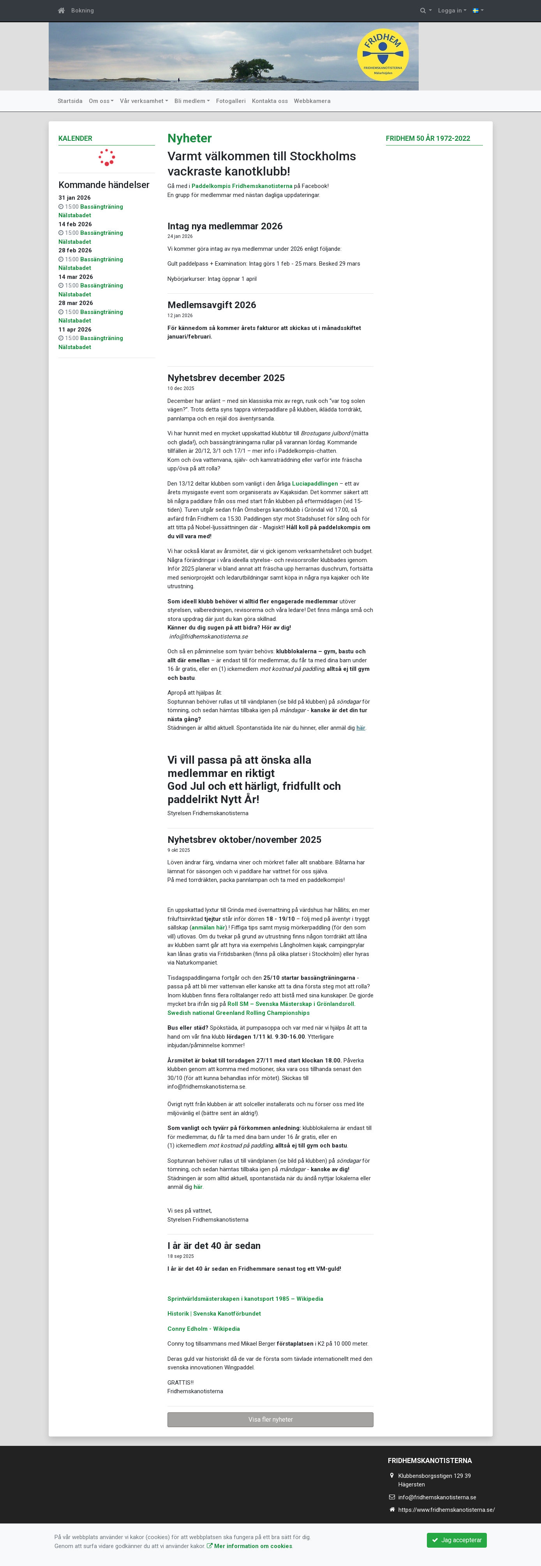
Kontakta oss (270, 101)
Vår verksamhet (142, 101)
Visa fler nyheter (270, 1419)
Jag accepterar (457, 1540)
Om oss (99, 101)
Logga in (450, 10)
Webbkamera (312, 101)
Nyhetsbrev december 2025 (226, 377)
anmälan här (208, 927)
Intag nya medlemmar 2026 (225, 226)
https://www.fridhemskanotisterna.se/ (446, 1509)
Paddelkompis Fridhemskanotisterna (242, 186)
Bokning (82, 10)
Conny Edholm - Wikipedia (203, 1328)
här (360, 727)
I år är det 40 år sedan (214, 1245)
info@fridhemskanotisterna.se (437, 1497)
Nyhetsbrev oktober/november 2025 (244, 839)
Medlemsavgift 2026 (211, 305)
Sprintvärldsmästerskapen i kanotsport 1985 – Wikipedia (245, 1298)
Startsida (70, 101)
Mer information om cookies (249, 1546)
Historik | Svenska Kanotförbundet (214, 1313)
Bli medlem (189, 101)
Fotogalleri (231, 101)
